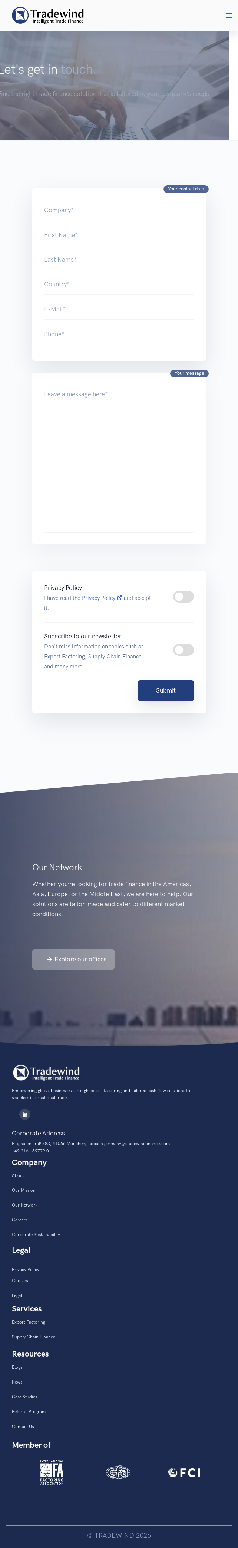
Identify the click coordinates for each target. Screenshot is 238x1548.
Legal (17, 1295)
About (18, 1175)
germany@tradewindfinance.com (137, 1143)
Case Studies (24, 1396)
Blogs (17, 1367)
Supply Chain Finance (33, 1337)
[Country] (119, 284)
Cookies (20, 1280)
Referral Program (29, 1411)
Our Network (24, 1205)
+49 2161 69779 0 (30, 1151)
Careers (19, 1219)
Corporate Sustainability (36, 1234)
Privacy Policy (103, 598)
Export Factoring (28, 1322)
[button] (229, 16)
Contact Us (23, 1426)
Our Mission (24, 1190)
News (17, 1382)
